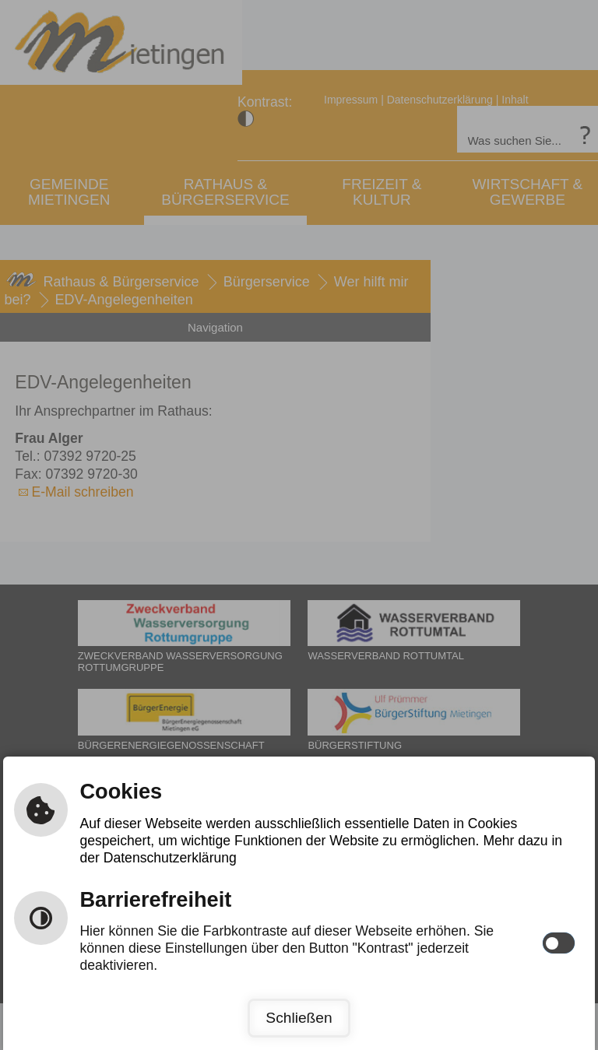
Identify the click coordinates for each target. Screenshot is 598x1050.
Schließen (299, 1018)
